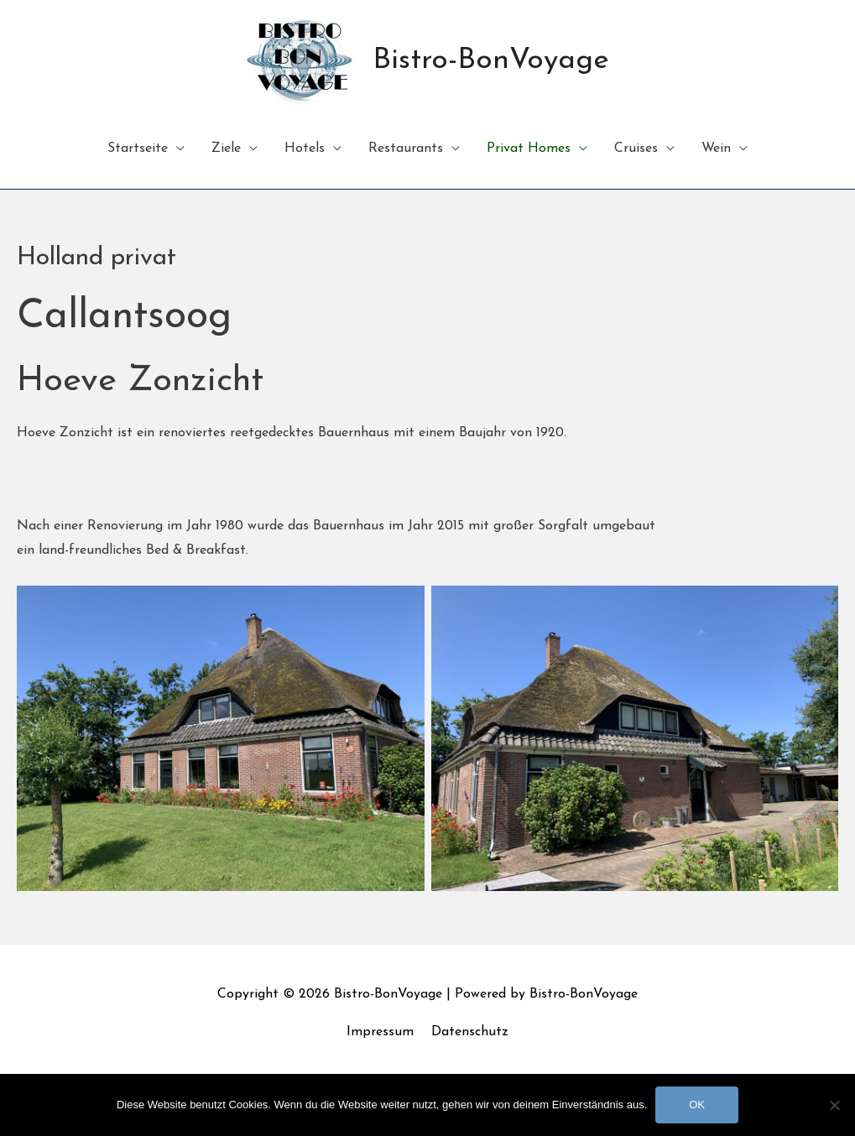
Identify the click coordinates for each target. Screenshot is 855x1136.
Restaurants (405, 148)
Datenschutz (469, 1032)
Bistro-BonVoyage (491, 61)
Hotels (304, 148)
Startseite (137, 148)
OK (697, 1104)
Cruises (636, 148)
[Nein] (834, 1105)
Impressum (380, 1032)
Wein (716, 148)
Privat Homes (529, 148)
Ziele (226, 148)
